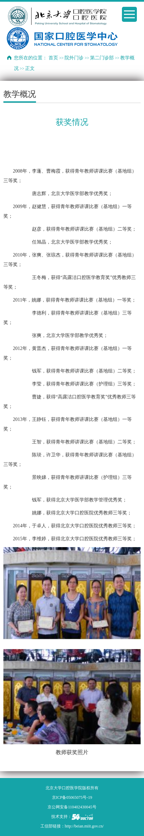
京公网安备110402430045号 (72, 807)
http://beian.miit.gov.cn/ (84, 826)
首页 (53, 57)
